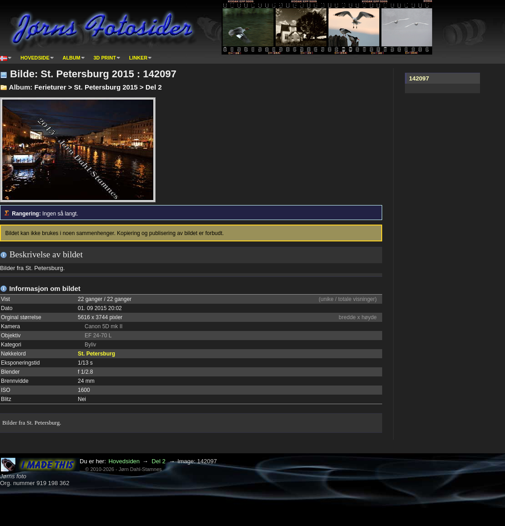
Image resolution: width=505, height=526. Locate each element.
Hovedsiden (124, 461)
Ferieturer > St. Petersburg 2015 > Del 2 (98, 87)
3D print (105, 57)
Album (72, 57)
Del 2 (158, 461)
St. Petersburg (96, 354)
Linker (138, 57)
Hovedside (35, 57)
